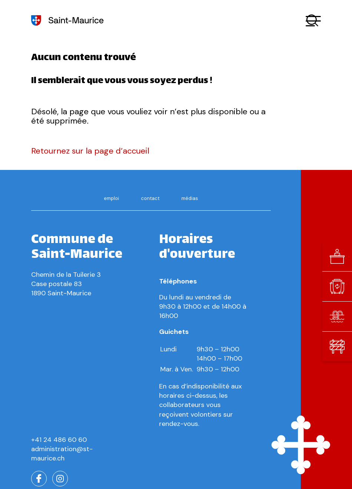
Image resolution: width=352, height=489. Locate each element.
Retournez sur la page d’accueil (90, 150)
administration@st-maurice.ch (62, 453)
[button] (313, 20)
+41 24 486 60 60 (59, 439)
